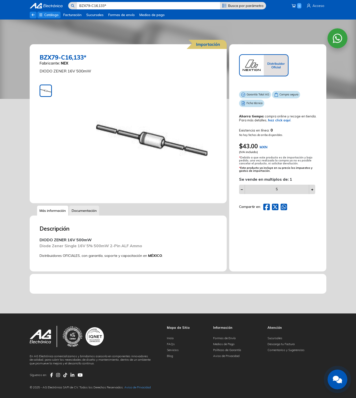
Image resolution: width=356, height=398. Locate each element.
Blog (170, 356)
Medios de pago (152, 15)
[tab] (46, 91)
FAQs (171, 344)
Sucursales (95, 15)
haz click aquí (279, 120)
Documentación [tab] (84, 210)
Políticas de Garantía (227, 350)
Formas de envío (121, 15)
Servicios (173, 350)
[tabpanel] (152, 140)
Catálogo (48, 15)
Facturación (72, 15)
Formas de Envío (224, 338)
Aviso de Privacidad (226, 356)
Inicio (170, 338)
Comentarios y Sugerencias (286, 350)
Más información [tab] (53, 210)
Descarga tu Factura (281, 344)
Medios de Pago (224, 344)
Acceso (315, 5)
